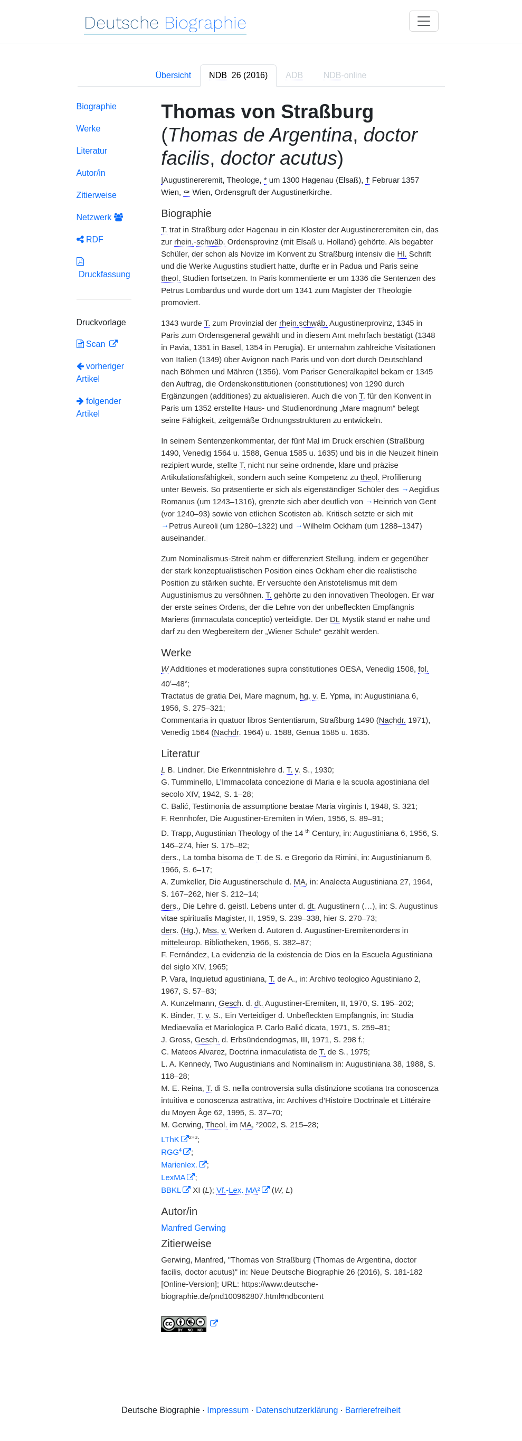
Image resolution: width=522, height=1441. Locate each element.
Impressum (228, 1410)
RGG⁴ (171, 1152)
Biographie (97, 106)
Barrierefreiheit (373, 1410)
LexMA (173, 1177)
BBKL (171, 1190)
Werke (89, 128)
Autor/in (91, 172)
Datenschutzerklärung (297, 1410)
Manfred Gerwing (193, 1227)
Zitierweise (97, 195)
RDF (90, 239)
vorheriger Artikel (100, 372)
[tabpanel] (261, 719)
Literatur (92, 150)
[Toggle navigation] (424, 21)
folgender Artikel (99, 407)
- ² (238, 1190)
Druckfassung (103, 268)
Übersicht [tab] (174, 75)
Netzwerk (100, 217)
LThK (170, 1139)
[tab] (238, 75)
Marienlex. (179, 1165)
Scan (92, 344)
